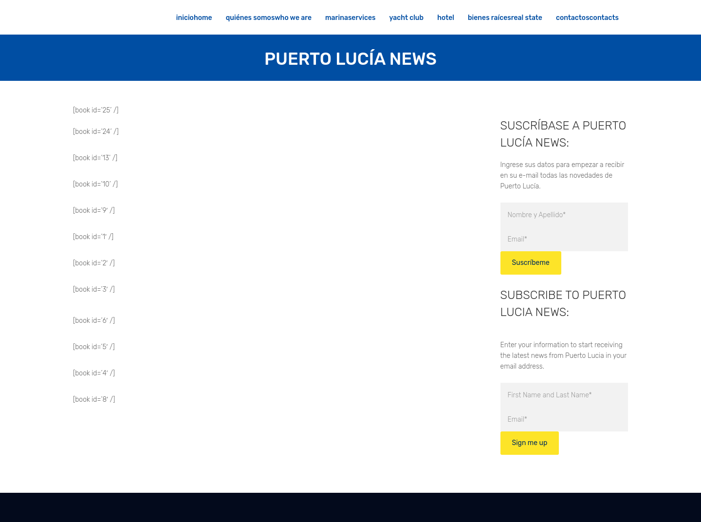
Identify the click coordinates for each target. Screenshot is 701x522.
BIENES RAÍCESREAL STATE (505, 18)
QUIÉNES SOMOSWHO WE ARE (269, 18)
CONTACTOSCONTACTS (587, 18)
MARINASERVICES (350, 18)
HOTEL (445, 18)
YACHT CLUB (406, 18)
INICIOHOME (194, 18)
